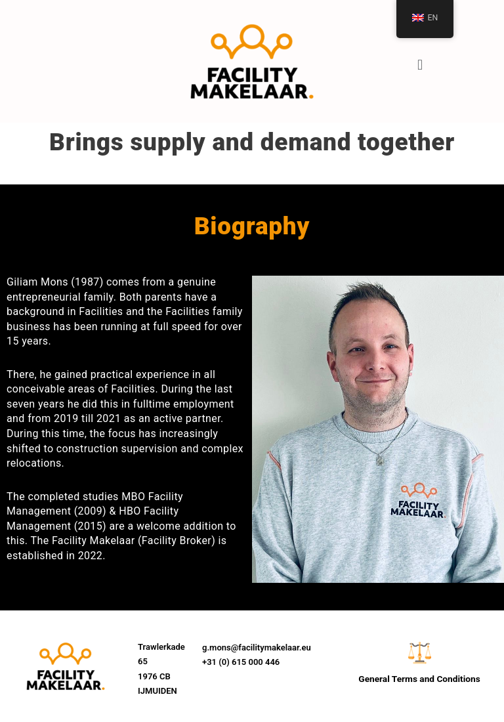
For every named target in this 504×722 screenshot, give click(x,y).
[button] (419, 65)
